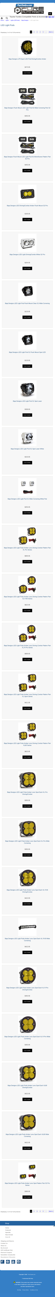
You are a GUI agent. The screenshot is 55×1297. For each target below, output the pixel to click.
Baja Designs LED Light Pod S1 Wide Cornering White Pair (27, 499)
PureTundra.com (31, 1274)
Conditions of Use (34, 1290)
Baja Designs (24, 20)
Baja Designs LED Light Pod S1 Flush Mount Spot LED (27, 352)
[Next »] (51, 32)
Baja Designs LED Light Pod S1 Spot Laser (27, 401)
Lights (7, 20)
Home (2, 20)
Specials (7, 1232)
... (46, 32)
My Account (4, 1248)
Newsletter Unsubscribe (8, 1255)
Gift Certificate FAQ (6, 1250)
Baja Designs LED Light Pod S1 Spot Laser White (27, 449)
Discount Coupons (6, 1252)
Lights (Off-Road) (15, 20)
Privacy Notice (25, 1290)
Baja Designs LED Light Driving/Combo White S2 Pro (27, 254)
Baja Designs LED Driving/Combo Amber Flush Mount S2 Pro (27, 205)
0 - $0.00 (50, 17)
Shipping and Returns (7, 1241)
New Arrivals (9, 1234)
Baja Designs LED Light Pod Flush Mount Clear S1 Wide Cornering (27, 303)
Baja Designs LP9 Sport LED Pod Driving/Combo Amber (27, 59)
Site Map (19, 1290)
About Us (3, 1245)
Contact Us (4, 1243)
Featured (8, 1230)
